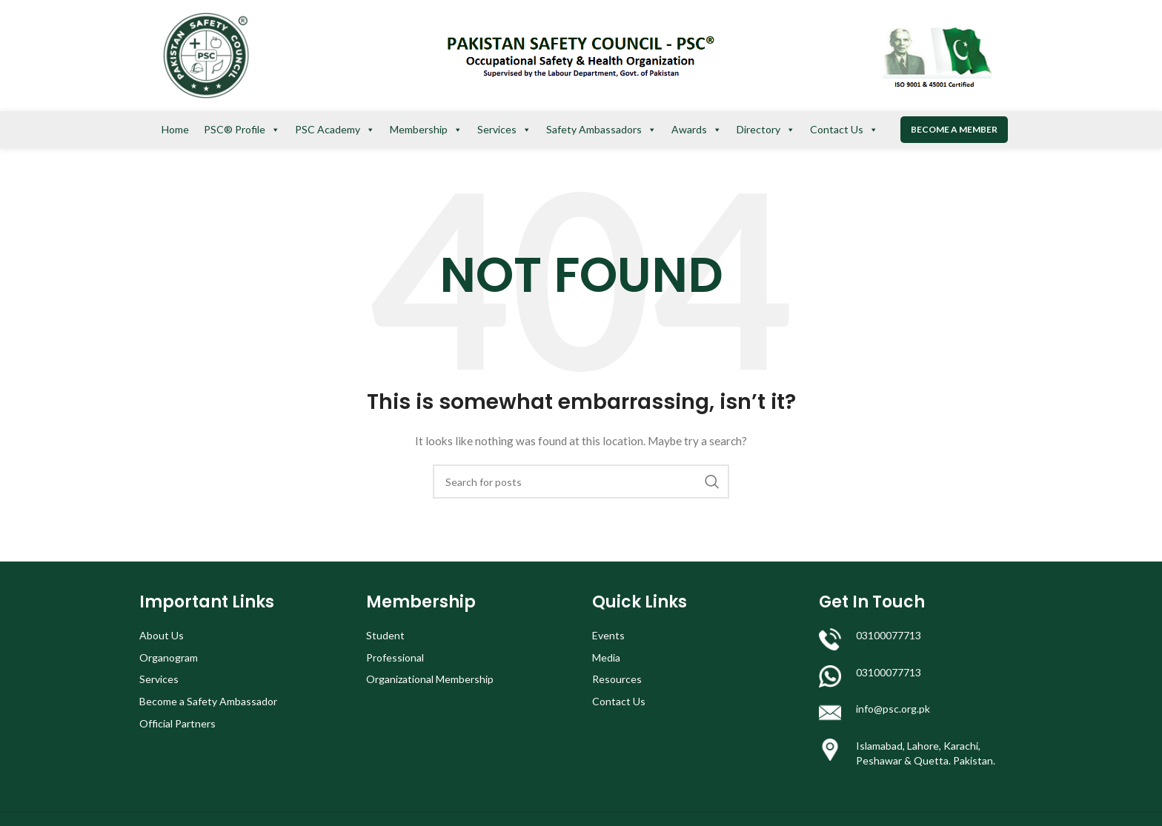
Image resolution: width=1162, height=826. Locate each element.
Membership (426, 129)
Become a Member (954, 129)
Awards (696, 129)
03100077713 (888, 635)
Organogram (168, 657)
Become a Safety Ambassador (208, 701)
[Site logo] (206, 54)
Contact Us (844, 129)
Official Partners (177, 723)
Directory (766, 129)
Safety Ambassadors (601, 129)
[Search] (581, 481)
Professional (395, 657)
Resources (617, 679)
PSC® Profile (242, 129)
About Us (161, 635)
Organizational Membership (430, 679)
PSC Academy (335, 129)
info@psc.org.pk (893, 708)
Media (606, 657)
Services (504, 129)
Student (385, 635)
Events (608, 635)
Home (175, 129)
